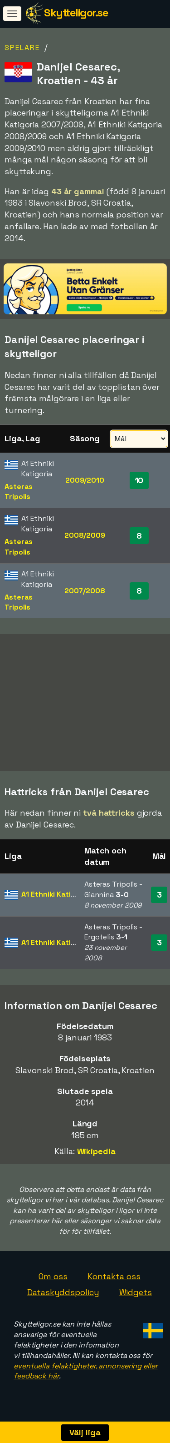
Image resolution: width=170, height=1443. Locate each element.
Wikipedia (96, 1154)
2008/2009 (84, 535)
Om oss (53, 1279)
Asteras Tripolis (19, 492)
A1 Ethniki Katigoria (55, 897)
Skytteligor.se (76, 12)
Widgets (135, 1295)
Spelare (22, 47)
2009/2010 (84, 480)
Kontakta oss (114, 1279)
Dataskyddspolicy (63, 1295)
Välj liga (84, 1432)
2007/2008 (84, 590)
